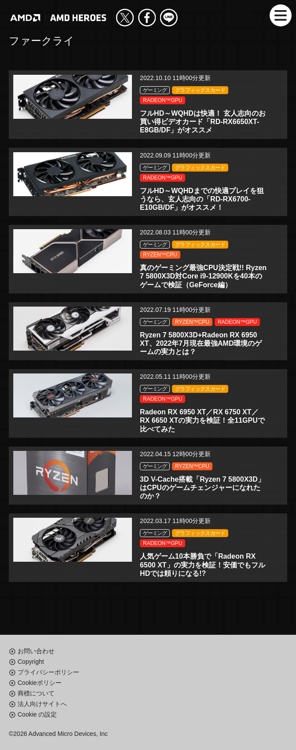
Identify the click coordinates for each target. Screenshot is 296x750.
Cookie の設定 (37, 714)
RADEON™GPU (162, 100)
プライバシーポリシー (48, 672)
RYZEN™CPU (160, 255)
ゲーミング (155, 90)
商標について (36, 693)
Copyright (31, 662)
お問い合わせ (36, 651)
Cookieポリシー (40, 683)
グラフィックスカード (200, 90)
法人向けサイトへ (42, 704)
